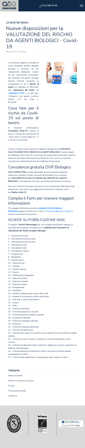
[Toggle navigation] (81, 5)
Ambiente (12, 395)
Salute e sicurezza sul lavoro (21, 380)
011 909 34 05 (48, 5)
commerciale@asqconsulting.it (57, 211)
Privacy (11, 385)
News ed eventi (15, 375)
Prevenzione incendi (17, 390)
